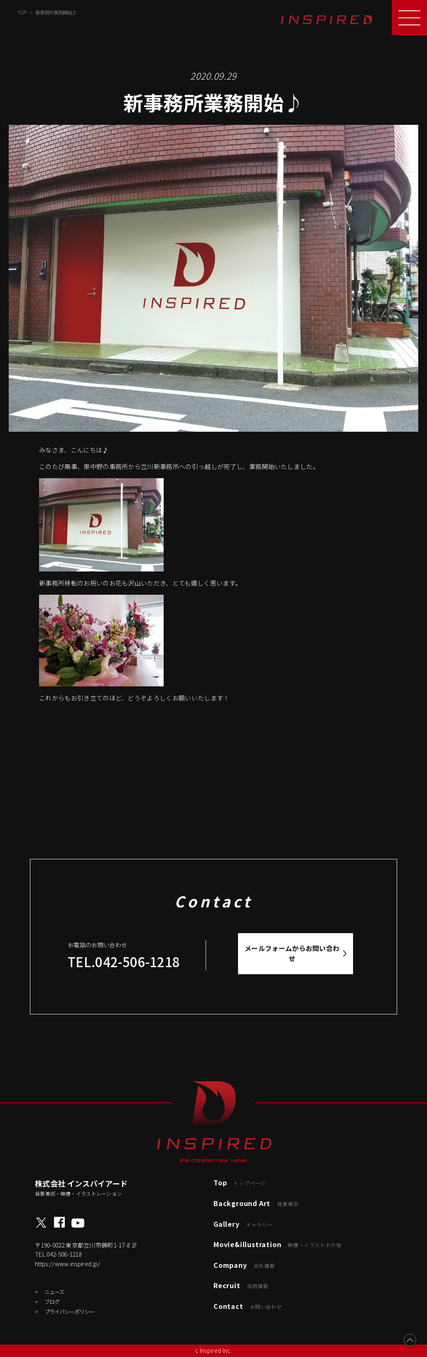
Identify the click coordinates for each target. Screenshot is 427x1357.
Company (244, 1265)
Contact (248, 1306)
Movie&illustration (277, 1244)
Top (239, 1182)
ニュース (54, 1292)
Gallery (243, 1224)
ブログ (51, 1302)
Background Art (256, 1203)
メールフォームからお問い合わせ (292, 953)
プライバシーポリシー (69, 1312)
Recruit (241, 1285)
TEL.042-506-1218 (124, 961)
